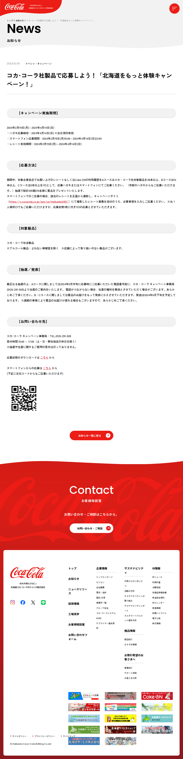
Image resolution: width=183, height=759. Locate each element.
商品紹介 (128, 639)
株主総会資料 (158, 597)
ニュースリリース (77, 591)
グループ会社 (102, 607)
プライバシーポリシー (45, 735)
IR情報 (156, 568)
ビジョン (100, 582)
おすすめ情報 (130, 644)
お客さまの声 (130, 678)
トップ (10, 20)
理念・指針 (101, 592)
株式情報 (156, 623)
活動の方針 (129, 590)
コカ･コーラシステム (106, 613)
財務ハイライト (159, 613)
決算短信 (156, 587)
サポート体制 (130, 672)
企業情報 (101, 568)
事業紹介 (128, 667)
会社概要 (100, 587)
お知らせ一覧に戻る (89, 435)
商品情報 (129, 631)
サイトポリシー (19, 735)
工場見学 (73, 614)
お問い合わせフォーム (77, 637)
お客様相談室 (76, 624)
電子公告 (156, 618)
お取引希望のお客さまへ (133, 657)
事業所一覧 (101, 602)
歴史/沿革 (100, 597)
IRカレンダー (158, 602)
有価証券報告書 (159, 592)
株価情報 (156, 607)
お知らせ (20, 20)
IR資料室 (156, 582)
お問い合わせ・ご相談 (90, 528)
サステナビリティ (133, 570)
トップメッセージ (104, 576)
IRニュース (157, 576)
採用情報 (73, 604)
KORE (99, 618)
